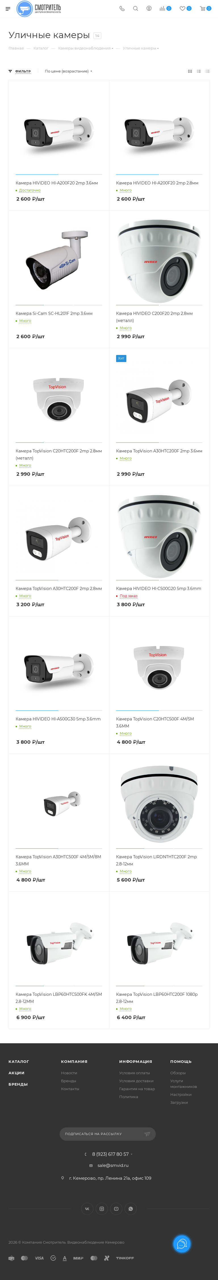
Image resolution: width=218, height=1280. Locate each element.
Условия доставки (136, 1081)
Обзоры (178, 1073)
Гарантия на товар (137, 1088)
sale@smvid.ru (113, 1165)
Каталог (19, 1061)
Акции (17, 1073)
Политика (128, 1096)
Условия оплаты (134, 1073)
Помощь (181, 1061)
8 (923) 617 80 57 (110, 1154)
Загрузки (179, 1102)
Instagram (102, 1209)
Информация (135, 1061)
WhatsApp (131, 1209)
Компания (74, 1061)
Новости (69, 1073)
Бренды (18, 1084)
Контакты (70, 1088)
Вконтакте (87, 1209)
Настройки (181, 1094)
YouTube (116, 1209)
